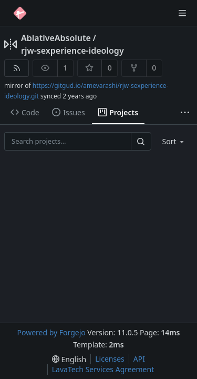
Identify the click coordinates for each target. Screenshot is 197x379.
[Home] (20, 13)
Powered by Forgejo (51, 332)
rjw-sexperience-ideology (72, 50)
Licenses (110, 359)
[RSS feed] (16, 68)
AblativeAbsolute (56, 38)
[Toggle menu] (182, 13)
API (139, 359)
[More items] (185, 113)
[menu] (174, 141)
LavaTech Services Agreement (103, 369)
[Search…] (141, 141)
